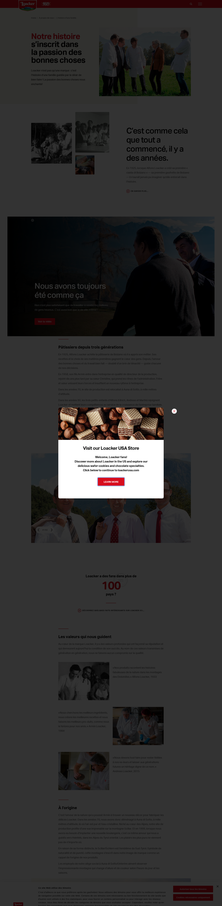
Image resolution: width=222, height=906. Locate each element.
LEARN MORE (111, 481)
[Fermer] (174, 411)
